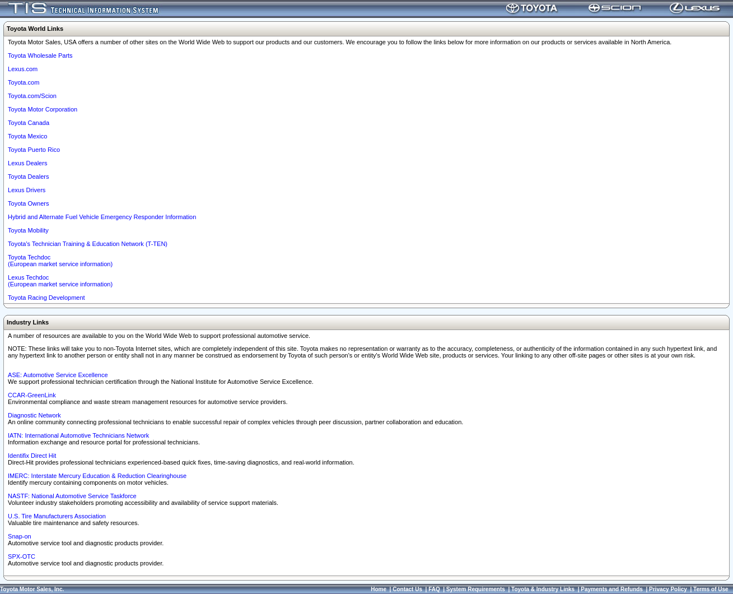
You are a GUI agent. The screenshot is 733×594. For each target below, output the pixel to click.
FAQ (434, 589)
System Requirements (475, 589)
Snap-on (19, 536)
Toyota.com (23, 82)
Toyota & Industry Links (543, 589)
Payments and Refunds (612, 589)
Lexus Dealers (27, 163)
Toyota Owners (28, 203)
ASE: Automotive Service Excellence (58, 375)
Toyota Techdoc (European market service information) (60, 260)
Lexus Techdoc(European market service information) (60, 280)
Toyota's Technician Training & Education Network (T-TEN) (87, 243)
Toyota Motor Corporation (42, 109)
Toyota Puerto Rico (34, 149)
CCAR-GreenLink (32, 395)
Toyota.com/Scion (32, 95)
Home (378, 589)
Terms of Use (711, 589)
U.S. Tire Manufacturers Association (57, 516)
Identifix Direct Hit (32, 455)
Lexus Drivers (26, 190)
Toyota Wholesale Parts (40, 55)
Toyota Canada (28, 122)
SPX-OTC (21, 556)
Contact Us (407, 589)
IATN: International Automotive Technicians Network (78, 435)
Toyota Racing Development (46, 297)
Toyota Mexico (27, 136)
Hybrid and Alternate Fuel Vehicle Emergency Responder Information (102, 217)
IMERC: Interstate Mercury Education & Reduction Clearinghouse (97, 475)
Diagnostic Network (34, 415)
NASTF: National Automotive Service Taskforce (72, 496)
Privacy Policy (668, 589)
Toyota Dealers (28, 176)
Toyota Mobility (28, 230)
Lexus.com (23, 69)
